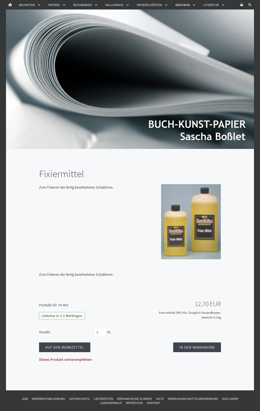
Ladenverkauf (111, 403)
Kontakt (153, 403)
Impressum (134, 403)
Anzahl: (45, 332)
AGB (25, 399)
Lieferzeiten (103, 399)
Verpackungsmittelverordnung (193, 399)
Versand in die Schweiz (134, 399)
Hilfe (160, 399)
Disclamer (230, 399)
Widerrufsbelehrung (48, 399)
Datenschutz (79, 399)
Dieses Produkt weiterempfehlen (65, 359)
